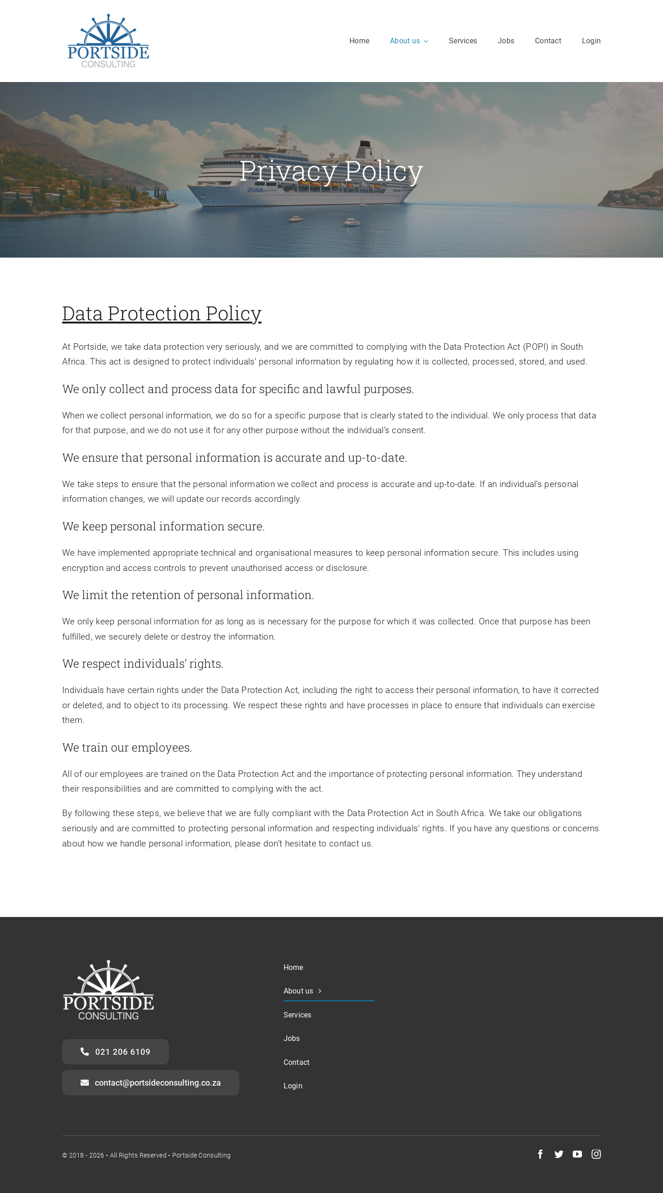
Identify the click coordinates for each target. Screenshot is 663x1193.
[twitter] (559, 1154)
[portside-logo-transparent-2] (108, 13)
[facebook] (540, 1154)
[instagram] (596, 1154)
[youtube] (577, 1154)
